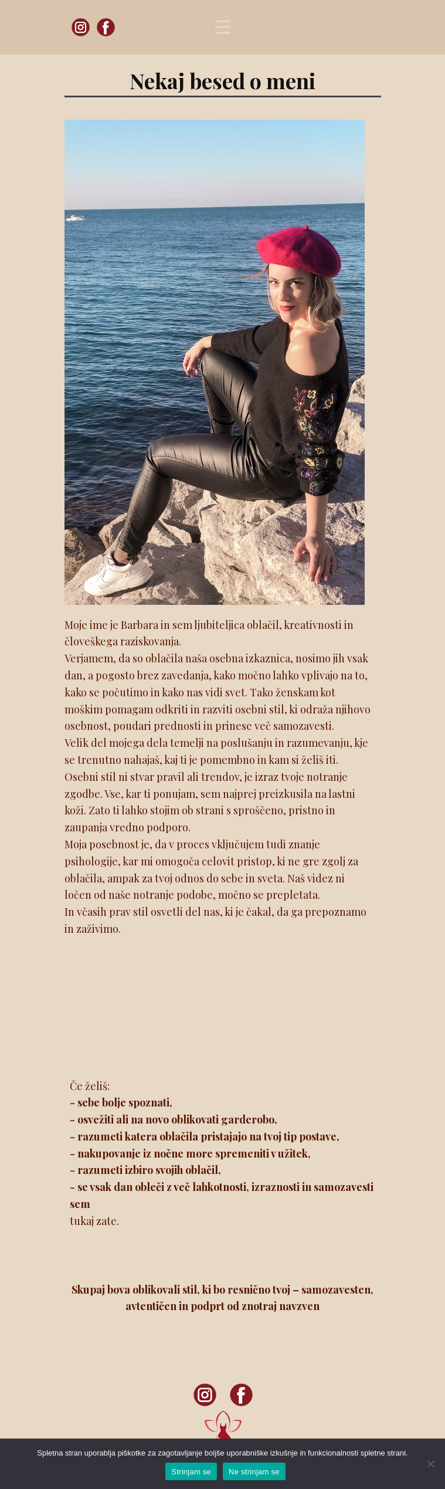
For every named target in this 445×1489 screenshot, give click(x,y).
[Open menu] (222, 27)
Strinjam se (191, 1471)
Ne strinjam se (254, 1471)
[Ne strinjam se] (430, 1464)
